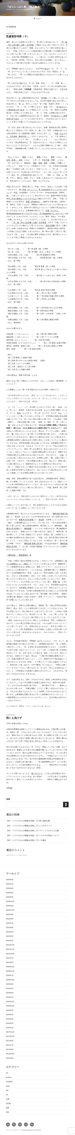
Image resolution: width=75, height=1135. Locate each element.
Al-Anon (9, 1077)
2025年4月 (10, 893)
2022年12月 (10, 910)
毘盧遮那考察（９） (17, 36)
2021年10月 (10, 954)
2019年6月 (10, 993)
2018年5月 (10, 1010)
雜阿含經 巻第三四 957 (33, 544)
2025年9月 (10, 879)
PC (7, 1095)
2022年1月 (10, 940)
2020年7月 (10, 975)
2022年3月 (10, 936)
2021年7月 (10, 958)
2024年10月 (10, 901)
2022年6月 (10, 927)
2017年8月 (10, 1041)
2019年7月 (10, 988)
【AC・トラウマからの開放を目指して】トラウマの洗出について (32, 835)
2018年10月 (10, 1006)
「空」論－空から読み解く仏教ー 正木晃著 (29, 223)
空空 (45, 107)
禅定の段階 (50, 226)
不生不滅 (45, 160)
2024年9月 (10, 906)
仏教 (7, 1099)
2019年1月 (10, 997)
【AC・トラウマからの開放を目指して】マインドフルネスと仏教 (32, 831)
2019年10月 (10, 980)
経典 (7, 1108)
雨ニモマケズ (36, 773)
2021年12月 (10, 945)
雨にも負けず (14, 717)
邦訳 (7, 1112)
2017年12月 (10, 1032)
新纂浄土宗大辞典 (26, 520)
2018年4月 (10, 1014)
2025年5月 (10, 888)
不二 (10, 157)
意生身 (41, 520)
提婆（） (33, 202)
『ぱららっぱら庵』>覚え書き (22, 6)
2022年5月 (10, 932)
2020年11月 (10, 971)
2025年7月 (10, 884)
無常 (53, 157)
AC (7, 1073)
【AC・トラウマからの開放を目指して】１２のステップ (29, 826)
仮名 (19, 413)
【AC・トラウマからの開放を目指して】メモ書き (26, 840)
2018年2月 (10, 1023)
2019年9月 (10, 984)
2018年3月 (10, 1019)
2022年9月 (10, 914)
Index (8, 1086)
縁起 (24, 157)
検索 (8, 799)
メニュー (37, 18)
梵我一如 (56, 582)
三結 (61, 455)
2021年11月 (10, 949)
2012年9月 (10, 1058)
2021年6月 (10, 962)
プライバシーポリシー (13, 1130)
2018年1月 (10, 1028)
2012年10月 (10, 1054)
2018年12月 (10, 1001)
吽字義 (44, 98)
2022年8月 (10, 919)
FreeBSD (9, 1082)
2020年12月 (10, 967)
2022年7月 (10, 923)
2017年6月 (10, 1049)
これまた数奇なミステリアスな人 (23, 199)
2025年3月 (10, 897)
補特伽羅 (27, 529)
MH (7, 1090)
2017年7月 (10, 1045)
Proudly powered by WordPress (31, 1130)
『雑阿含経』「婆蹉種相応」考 (18, 555)
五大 (46, 69)
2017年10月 (10, 1036)
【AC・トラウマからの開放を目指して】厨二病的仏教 (28, 821)
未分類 (8, 1103)
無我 (38, 157)
